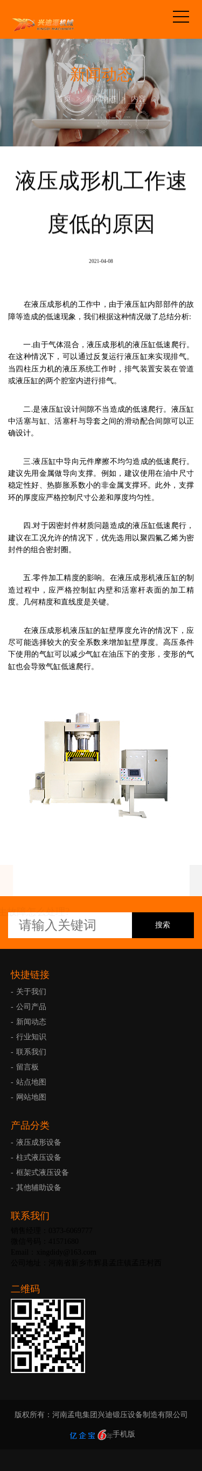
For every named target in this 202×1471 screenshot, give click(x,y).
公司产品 (31, 1007)
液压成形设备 (38, 1142)
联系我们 (31, 1052)
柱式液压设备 (38, 1157)
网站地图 (31, 1097)
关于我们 (31, 992)
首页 (63, 99)
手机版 (124, 1434)
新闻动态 (101, 99)
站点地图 (31, 1082)
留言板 (27, 1067)
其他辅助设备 (38, 1188)
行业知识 (31, 1037)
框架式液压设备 (42, 1173)
